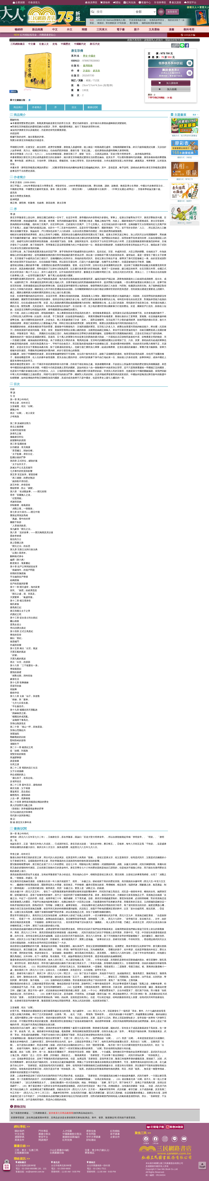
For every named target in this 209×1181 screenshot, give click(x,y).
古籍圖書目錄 (22, 1152)
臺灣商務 (88, 65)
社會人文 (44, 44)
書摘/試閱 (92, 107)
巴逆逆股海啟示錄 (137, 20)
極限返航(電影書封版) (152, 23)
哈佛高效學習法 (156, 20)
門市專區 (43, 1131)
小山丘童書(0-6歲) (59, 1150)
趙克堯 (96, 70)
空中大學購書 (93, 1137)
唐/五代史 (95, 44)
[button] (184, 224)
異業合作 (19, 1140)
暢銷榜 (19, 29)
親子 (136, 29)
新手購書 (115, 1134)
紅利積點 (115, 1131)
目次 (74, 107)
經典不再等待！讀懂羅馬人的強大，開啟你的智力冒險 (162, 40)
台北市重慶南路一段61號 (98, 1165)
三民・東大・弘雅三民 (26, 1150)
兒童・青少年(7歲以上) (97, 1150)
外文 (69, 29)
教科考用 (189, 29)
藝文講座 (175, 2)
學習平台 (190, 2)
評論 (175, 45)
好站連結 (91, 1140)
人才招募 (67, 1131)
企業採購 (19, 2)
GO (161, 11)
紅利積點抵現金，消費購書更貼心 (35, 35)
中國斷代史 (80, 44)
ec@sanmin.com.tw (35, 1171)
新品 (37, 29)
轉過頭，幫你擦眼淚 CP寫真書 (111, 23)
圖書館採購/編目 (71, 1137)
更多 (195, 115)
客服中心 (145, 2)
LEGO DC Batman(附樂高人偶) (111, 20)
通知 (116, 2)
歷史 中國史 (89, 56)
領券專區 (160, 2)
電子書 (121, 29)
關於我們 (19, 1131)
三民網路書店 (17, 44)
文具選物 (154, 29)
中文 (55, 29)
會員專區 (91, 2)
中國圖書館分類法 (72, 1134)
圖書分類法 (44, 1134)
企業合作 (115, 1137)
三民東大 (102, 29)
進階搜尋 (172, 12)
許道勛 (86, 70)
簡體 (84, 29)
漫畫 (171, 29)
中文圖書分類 (19, 100)
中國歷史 (65, 44)
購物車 (105, 2)
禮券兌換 (91, 1131)
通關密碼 (19, 1137)
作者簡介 (37, 107)
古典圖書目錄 (57, 1152)
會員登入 (34, 2)
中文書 (31, 44)
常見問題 (91, 1134)
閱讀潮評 (43, 1140)
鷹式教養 (134, 23)
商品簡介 (18, 107)
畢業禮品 (89, 1152)
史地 (54, 44)
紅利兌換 (129, 2)
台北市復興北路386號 (26, 1165)
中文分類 (19, 1134)
